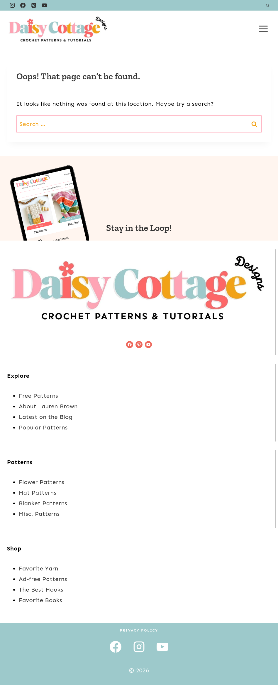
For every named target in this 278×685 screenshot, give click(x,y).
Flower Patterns (42, 482)
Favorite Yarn (38, 568)
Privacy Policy (139, 630)
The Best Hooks (41, 589)
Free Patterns (38, 395)
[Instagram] (12, 5)
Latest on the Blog (45, 416)
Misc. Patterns (39, 513)
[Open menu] (263, 29)
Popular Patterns (43, 427)
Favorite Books (40, 600)
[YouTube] (44, 5)
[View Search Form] (267, 5)
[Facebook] (23, 5)
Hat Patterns (37, 492)
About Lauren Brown (48, 406)
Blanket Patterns (43, 503)
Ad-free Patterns (43, 578)
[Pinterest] (33, 5)
